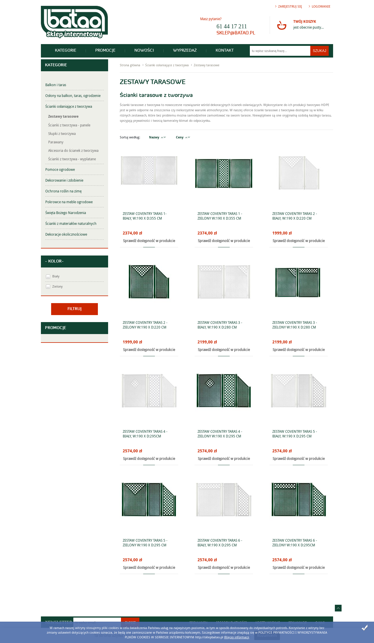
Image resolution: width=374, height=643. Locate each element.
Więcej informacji (236, 637)
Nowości (144, 50)
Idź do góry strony (338, 608)
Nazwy (154, 137)
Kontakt (225, 50)
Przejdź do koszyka (281, 25)
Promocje (105, 50)
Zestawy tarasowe (63, 116)
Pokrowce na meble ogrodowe (69, 201)
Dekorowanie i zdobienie (64, 180)
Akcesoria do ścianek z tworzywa (73, 150)
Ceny (179, 137)
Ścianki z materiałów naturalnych (70, 223)
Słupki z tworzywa (62, 133)
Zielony (57, 286)
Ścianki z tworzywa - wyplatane (72, 159)
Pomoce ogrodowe (60, 169)
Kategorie (65, 50)
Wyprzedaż (185, 50)
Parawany (55, 142)
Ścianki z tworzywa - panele (69, 125)
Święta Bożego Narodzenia (65, 212)
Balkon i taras (55, 84)
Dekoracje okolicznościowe (66, 234)
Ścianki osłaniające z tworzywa (68, 106)
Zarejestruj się (290, 6)
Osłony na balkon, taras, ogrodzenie (73, 95)
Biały (55, 276)
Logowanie (321, 6)
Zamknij (364, 627)
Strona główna (130, 65)
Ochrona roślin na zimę (63, 191)
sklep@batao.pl (236, 33)
